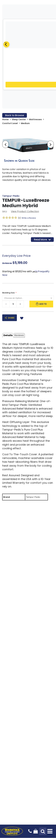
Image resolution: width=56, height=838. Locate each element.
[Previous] (6, 44)
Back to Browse (14, 115)
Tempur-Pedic (11, 196)
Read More (42, 239)
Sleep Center (19, 119)
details (8, 335)
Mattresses (35, 119)
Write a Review (29, 218)
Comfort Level (10, 123)
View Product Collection (25, 211)
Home (5, 119)
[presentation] (5, 144)
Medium (25, 123)
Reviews (19, 335)
